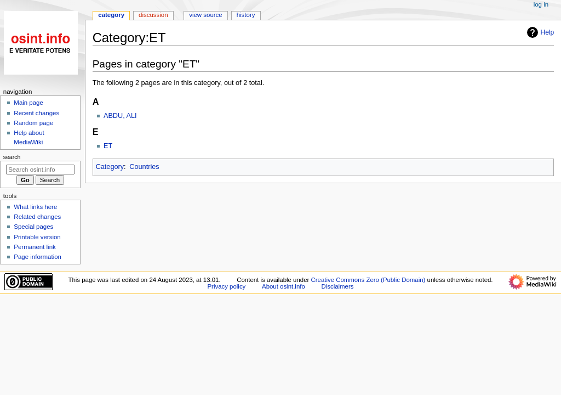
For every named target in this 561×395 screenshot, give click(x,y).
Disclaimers (337, 286)
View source (205, 15)
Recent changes (36, 113)
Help (539, 32)
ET (108, 146)
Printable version (37, 237)
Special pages (33, 226)
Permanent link (34, 247)
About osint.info (283, 286)
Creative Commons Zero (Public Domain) (368, 279)
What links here (35, 207)
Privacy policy (227, 286)
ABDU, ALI (120, 116)
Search (12, 157)
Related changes (37, 216)
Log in (541, 4)
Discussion (153, 15)
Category (110, 167)
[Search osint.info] (40, 169)
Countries (144, 167)
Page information (37, 256)
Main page (28, 102)
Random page (33, 123)
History (246, 15)
